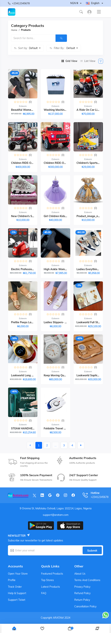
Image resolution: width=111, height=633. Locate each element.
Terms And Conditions (87, 580)
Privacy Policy (82, 586)
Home (14, 30)
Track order (15, 586)
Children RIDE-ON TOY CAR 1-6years (67, 163)
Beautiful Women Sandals (27, 109)
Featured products (52, 573)
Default (33, 48)
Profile (11, 580)
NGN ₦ (74, 3)
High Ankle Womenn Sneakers (62, 269)
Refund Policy (82, 593)
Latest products (50, 586)
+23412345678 (19, 3)
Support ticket (16, 599)
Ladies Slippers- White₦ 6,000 (62, 322)
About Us (79, 573)
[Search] (61, 38)
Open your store (18, 573)
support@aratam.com (55, 515)
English (92, 3)
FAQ (43, 593)
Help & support (17, 593)
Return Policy (82, 599)
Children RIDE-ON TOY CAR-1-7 (31, 163)
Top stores (47, 580)
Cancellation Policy (85, 606)
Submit (92, 550)
